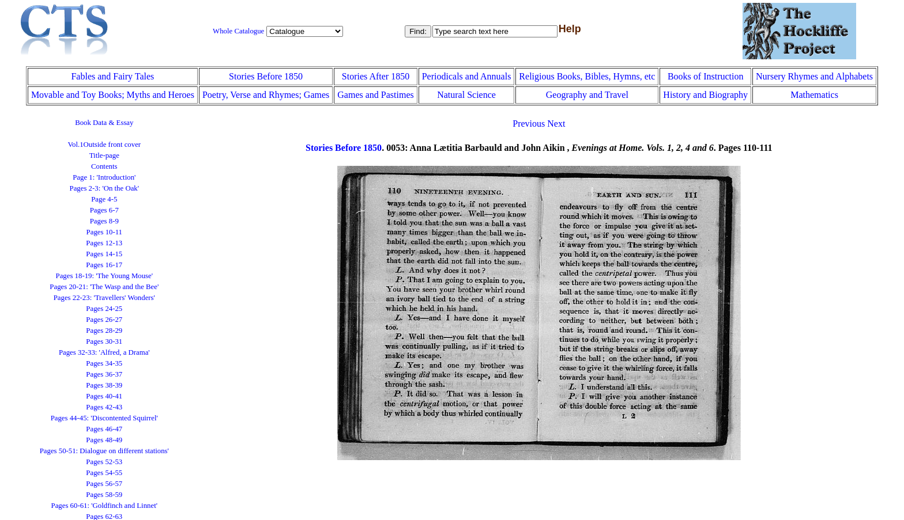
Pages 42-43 (104, 407)
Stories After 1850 (375, 76)
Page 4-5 (104, 199)
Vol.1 (104, 145)
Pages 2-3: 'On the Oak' (104, 188)
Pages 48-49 (104, 440)
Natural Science (466, 95)
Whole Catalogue (238, 31)
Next (556, 123)
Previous (529, 123)
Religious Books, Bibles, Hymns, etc (587, 76)
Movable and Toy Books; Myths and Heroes (112, 95)
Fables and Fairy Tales (112, 76)
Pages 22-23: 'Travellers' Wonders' (104, 298)
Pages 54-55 (104, 473)
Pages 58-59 (104, 495)
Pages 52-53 (104, 462)
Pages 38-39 (104, 385)
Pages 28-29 (104, 331)
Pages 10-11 (104, 232)
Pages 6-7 (104, 210)
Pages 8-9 (104, 221)
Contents (104, 166)
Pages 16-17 (104, 265)
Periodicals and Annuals (466, 76)
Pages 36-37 (104, 374)
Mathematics (814, 95)
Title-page (104, 155)
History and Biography (705, 95)
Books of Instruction (706, 76)
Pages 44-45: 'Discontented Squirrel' (104, 418)
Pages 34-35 (104, 363)
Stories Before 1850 (266, 76)
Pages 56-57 (104, 484)
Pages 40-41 (104, 396)
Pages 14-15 (104, 254)
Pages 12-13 (104, 243)
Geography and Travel (587, 95)
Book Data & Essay (104, 123)
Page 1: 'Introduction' (104, 177)
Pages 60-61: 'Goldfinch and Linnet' (104, 506)
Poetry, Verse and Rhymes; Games (265, 95)
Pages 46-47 (104, 429)
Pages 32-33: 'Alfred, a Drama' (104, 352)
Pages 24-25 (104, 309)
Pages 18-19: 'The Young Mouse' (104, 276)
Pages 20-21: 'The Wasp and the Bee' (104, 287)
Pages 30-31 (104, 341)
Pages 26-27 (104, 320)
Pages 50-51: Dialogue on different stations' (104, 451)
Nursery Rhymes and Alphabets (814, 76)
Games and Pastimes (375, 95)
